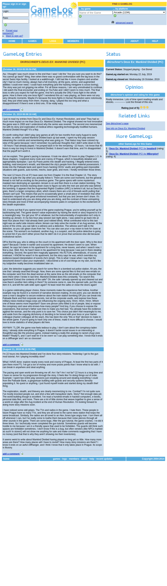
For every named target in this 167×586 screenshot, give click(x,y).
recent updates (104, 459)
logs (64, 459)
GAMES (32, 41)
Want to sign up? (14, 36)
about (84, 459)
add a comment (13, 109)
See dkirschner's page (117, 123)
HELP (155, 41)
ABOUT (135, 41)
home (6, 459)
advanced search (124, 22)
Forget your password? (10, 32)
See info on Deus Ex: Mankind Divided (125, 128)
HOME (12, 41)
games (56, 459)
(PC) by (132, 148)
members (74, 459)
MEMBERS (73, 41)
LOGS (53, 41)
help (91, 459)
